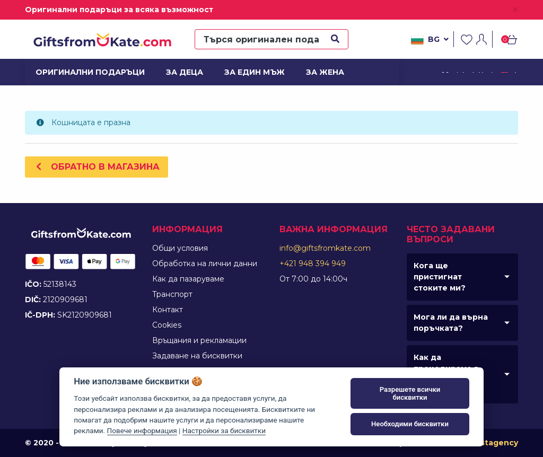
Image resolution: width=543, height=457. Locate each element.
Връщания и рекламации (199, 340)
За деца (184, 72)
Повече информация (142, 430)
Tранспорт (172, 294)
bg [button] (430, 40)
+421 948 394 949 (312, 263)
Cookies (166, 325)
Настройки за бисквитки (224, 430)
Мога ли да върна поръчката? (451, 322)
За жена (325, 72)
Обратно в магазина (96, 167)
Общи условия (180, 248)
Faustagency (492, 442)
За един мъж (253, 72)
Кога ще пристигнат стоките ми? (440, 277)
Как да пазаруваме (188, 279)
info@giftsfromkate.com (325, 248)
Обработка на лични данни (204, 263)
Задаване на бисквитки (197, 356)
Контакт (167, 309)
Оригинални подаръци (85, 72)
